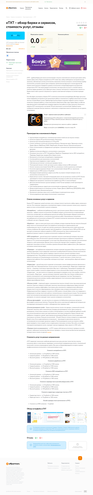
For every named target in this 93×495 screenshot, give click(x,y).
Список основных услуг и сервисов (14, 73)
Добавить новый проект (66, 470)
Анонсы (46, 8)
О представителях (65, 466)
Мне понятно (48, 2)
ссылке (49, 332)
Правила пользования (80, 468)
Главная (22, 8)
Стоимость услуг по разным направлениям (12, 76)
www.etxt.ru (22, 49)
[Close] (83, 428)
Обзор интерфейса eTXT (11, 79)
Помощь (61, 8)
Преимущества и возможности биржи (14, 70)
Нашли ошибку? (78, 491)
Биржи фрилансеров (12, 45)
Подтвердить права (65, 468)
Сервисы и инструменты (53, 468)
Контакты (77, 473)
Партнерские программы (28, 8)
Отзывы (8, 82)
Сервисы (40, 8)
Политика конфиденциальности (80, 470)
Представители (54, 8)
